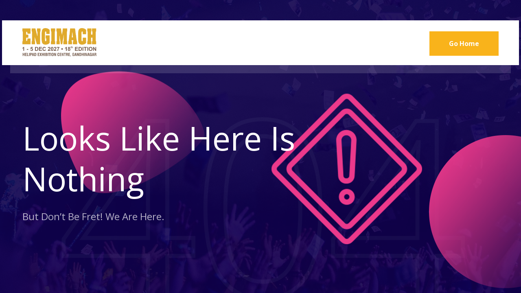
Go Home (464, 43)
